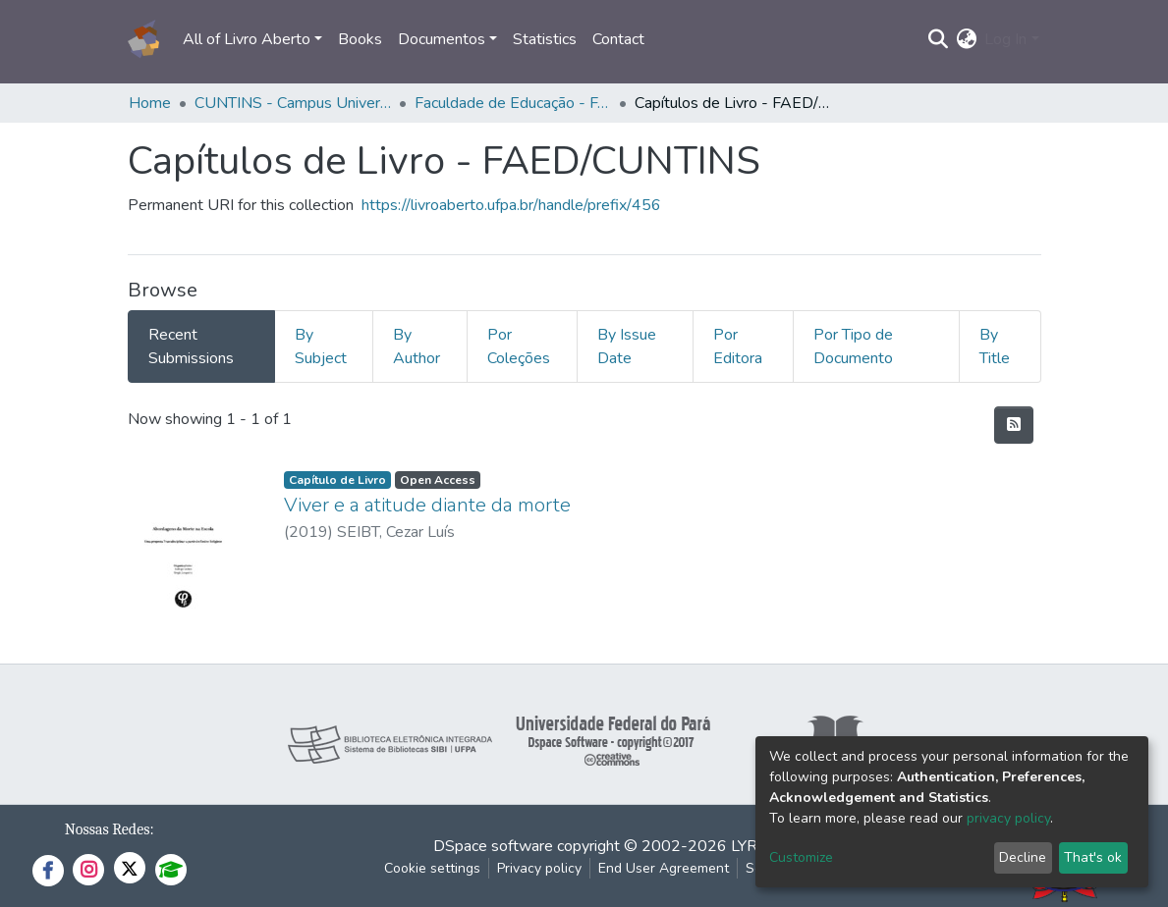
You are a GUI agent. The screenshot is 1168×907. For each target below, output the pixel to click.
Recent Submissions (191, 346)
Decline (1022, 857)
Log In (1005, 39)
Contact (618, 39)
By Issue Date (626, 346)
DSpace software (493, 846)
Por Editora (737, 346)
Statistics (545, 39)
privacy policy (1008, 818)
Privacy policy (539, 868)
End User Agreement (663, 868)
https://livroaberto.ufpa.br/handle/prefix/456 (511, 205)
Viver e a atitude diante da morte (427, 505)
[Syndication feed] (1013, 425)
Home (150, 103)
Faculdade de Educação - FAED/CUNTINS (513, 103)
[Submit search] (937, 39)
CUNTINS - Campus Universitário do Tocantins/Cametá (293, 103)
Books (360, 39)
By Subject (321, 346)
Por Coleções (518, 346)
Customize (801, 857)
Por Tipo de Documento (853, 346)
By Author (416, 346)
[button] (966, 39)
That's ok (1093, 857)
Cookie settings (432, 868)
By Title (994, 346)
